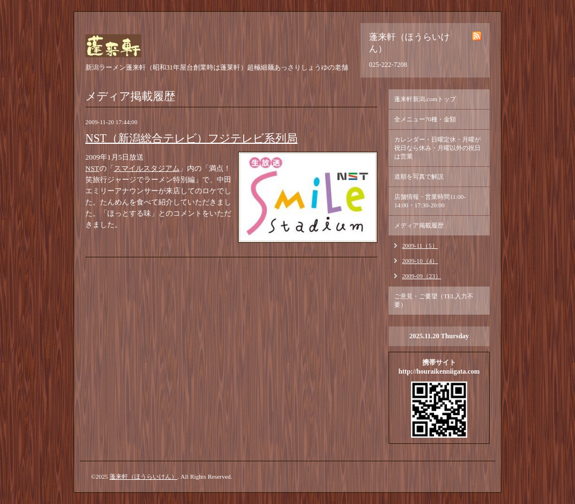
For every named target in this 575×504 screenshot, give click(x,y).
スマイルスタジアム (147, 168)
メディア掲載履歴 (419, 225)
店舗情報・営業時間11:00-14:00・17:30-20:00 (430, 200)
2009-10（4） (420, 260)
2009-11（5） (420, 245)
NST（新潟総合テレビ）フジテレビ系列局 (191, 138)
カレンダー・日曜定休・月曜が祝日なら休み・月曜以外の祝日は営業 (437, 148)
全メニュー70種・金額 (425, 119)
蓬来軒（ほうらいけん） (143, 476)
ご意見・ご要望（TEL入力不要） (433, 300)
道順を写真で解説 (419, 176)
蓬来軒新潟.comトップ (425, 99)
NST (92, 168)
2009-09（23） (421, 276)
